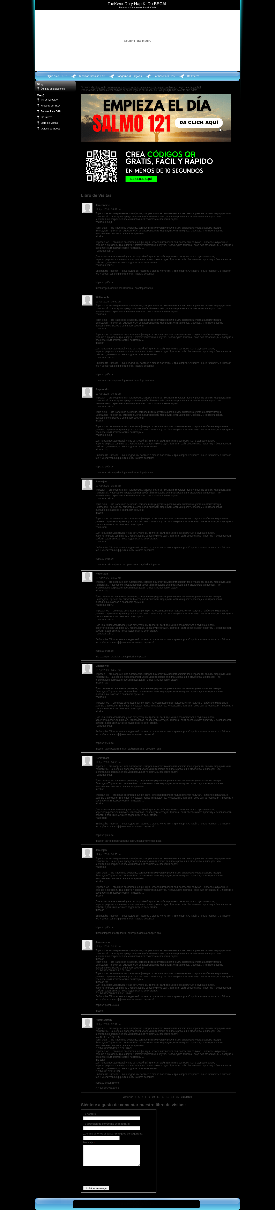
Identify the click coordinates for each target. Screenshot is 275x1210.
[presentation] (114, 1176)
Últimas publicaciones (53, 88)
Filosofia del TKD (50, 105)
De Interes (193, 76)
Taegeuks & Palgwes (129, 76)
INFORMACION (49, 99)
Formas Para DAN (164, 76)
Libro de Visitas (49, 122)
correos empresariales (135, 87)
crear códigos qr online (119, 90)
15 (177, 1097)
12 (163, 1097)
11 (158, 1097)
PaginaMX (195, 87)
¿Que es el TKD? (56, 76)
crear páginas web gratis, (164, 87)
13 (167, 1097)
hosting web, (99, 87)
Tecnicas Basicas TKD (92, 76)
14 (172, 1097)
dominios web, (115, 87)
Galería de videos (50, 128)
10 (153, 1097)
